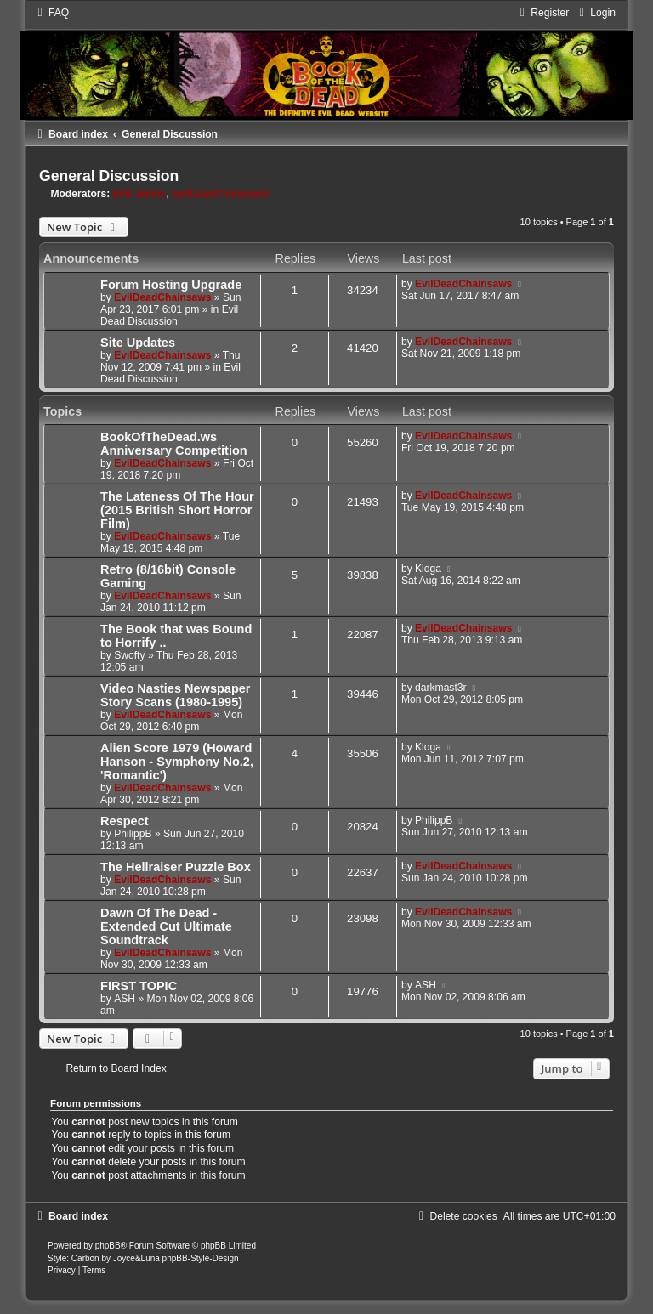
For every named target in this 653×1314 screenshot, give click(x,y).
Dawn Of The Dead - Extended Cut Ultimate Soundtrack (166, 926)
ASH (124, 999)
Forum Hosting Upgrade (170, 285)
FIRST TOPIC (138, 986)
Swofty (129, 655)
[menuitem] (51, 13)
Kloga (428, 569)
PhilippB (132, 834)
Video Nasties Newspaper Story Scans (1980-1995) (175, 695)
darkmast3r (441, 688)
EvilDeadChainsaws (220, 194)
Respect (124, 821)
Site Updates (137, 342)
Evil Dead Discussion (169, 315)
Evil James (140, 194)
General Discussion (109, 175)
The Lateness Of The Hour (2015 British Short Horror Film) (177, 510)
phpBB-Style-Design (200, 1258)
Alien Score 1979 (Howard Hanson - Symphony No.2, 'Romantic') (176, 761)
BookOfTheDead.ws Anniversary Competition (173, 443)
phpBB (108, 1245)
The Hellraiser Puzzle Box (175, 867)
